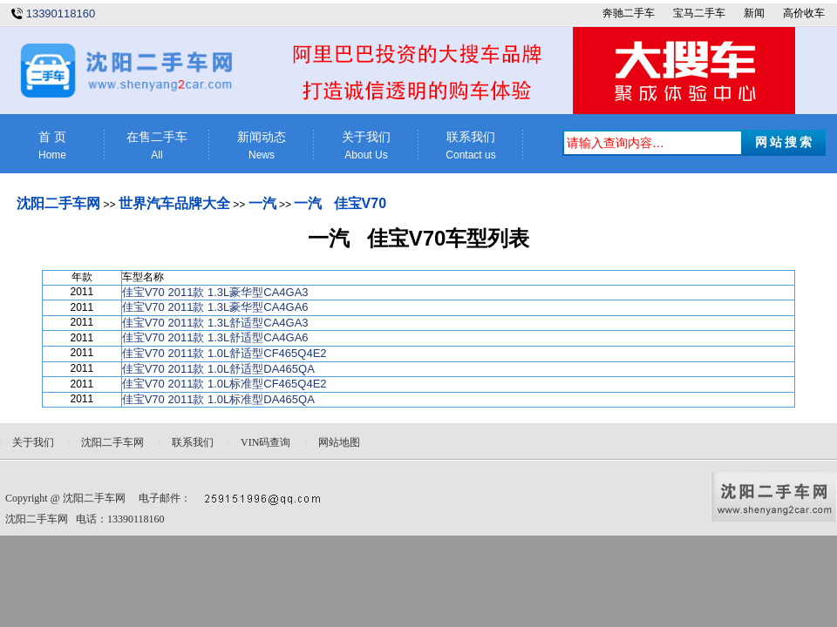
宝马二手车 (699, 13)
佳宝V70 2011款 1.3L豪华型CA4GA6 (215, 307)
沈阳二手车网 (58, 203)
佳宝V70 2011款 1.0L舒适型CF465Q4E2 (224, 353)
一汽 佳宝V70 (340, 203)
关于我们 (366, 146)
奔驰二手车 (628, 13)
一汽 (262, 203)
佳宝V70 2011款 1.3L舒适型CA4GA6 (215, 337)
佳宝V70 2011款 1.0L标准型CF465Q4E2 (224, 383)
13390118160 (61, 13)
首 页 (52, 146)
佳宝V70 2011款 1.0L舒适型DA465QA (218, 368)
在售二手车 (157, 146)
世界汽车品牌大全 (174, 203)
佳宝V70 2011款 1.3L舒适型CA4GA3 (215, 322)
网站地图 (339, 442)
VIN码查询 (265, 442)
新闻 (754, 13)
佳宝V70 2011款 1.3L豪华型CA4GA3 (215, 292)
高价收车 (804, 13)
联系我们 (470, 146)
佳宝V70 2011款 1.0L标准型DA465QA (218, 399)
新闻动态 (261, 146)
